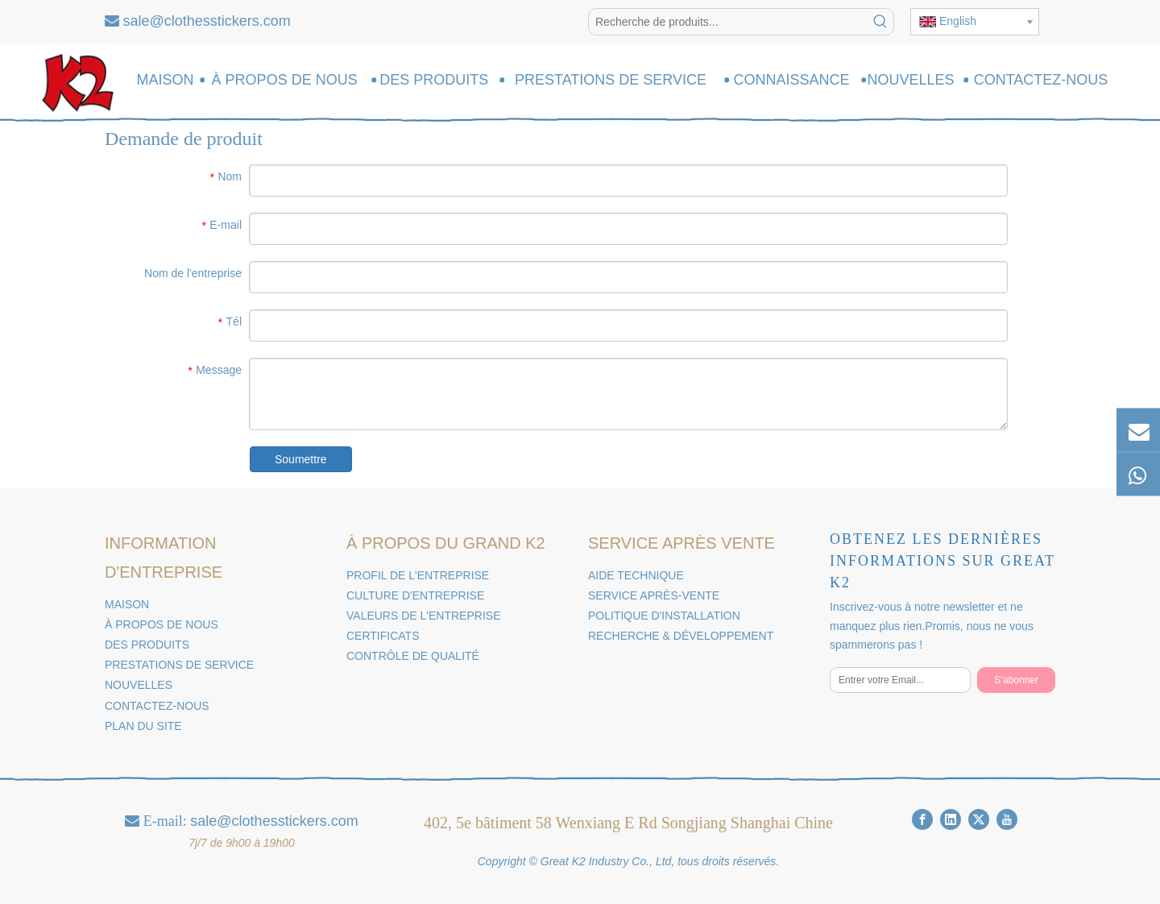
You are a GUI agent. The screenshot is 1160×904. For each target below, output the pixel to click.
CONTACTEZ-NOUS (157, 705)
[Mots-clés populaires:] (880, 22)
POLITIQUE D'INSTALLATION (664, 615)
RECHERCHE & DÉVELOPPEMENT (680, 635)
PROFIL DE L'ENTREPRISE (417, 575)
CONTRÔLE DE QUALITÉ (412, 655)
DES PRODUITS (147, 644)
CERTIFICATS (383, 635)
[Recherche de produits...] (728, 22)
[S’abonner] (1016, 680)
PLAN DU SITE (143, 725)
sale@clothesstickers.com (207, 21)
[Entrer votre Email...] (900, 680)
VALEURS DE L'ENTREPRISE (423, 615)
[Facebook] (922, 819)
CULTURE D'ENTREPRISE (415, 595)
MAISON (127, 604)
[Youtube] (1006, 819)
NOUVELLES (138, 684)
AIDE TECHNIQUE (636, 575)
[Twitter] (978, 819)
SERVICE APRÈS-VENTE (653, 595)
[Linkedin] (950, 819)
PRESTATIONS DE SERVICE (179, 664)
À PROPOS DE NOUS (161, 624)
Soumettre (301, 459)
